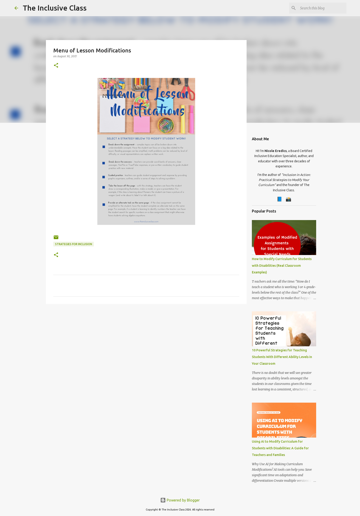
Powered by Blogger (180, 500)
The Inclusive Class (55, 8)
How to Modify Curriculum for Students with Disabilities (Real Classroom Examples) (282, 265)
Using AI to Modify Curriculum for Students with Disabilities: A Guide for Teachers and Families (280, 448)
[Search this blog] (322, 8)
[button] (56, 66)
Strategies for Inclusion (73, 244)
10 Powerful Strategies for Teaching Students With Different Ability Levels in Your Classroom (282, 356)
